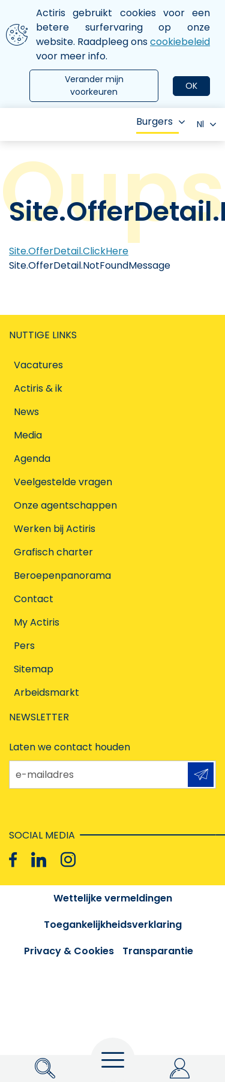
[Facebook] (13, 859)
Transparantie (157, 951)
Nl (206, 124)
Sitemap (33, 669)
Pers (24, 646)
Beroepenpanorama (62, 575)
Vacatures (38, 365)
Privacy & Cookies (69, 951)
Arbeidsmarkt (46, 692)
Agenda (32, 458)
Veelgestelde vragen (63, 482)
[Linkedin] (38, 859)
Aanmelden (201, 774)
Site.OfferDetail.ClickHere (68, 251)
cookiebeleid (180, 42)
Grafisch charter (53, 552)
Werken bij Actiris (54, 529)
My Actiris (36, 622)
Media (28, 435)
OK (191, 86)
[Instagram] (68, 859)
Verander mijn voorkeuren (94, 85)
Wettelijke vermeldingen (112, 898)
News (26, 412)
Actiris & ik (38, 388)
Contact (33, 599)
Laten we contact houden (69, 747)
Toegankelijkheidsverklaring (113, 924)
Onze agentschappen (65, 505)
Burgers (160, 121)
